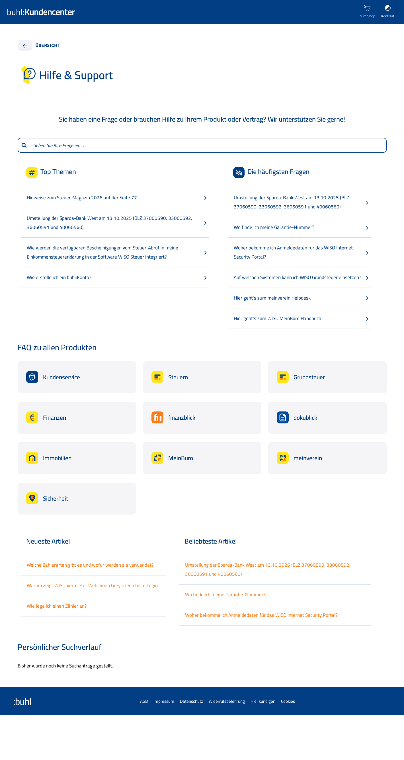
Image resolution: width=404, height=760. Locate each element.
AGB (144, 701)
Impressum (163, 701)
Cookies (288, 701)
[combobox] (208, 145)
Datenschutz (191, 701)
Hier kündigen (263, 701)
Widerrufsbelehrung (227, 701)
